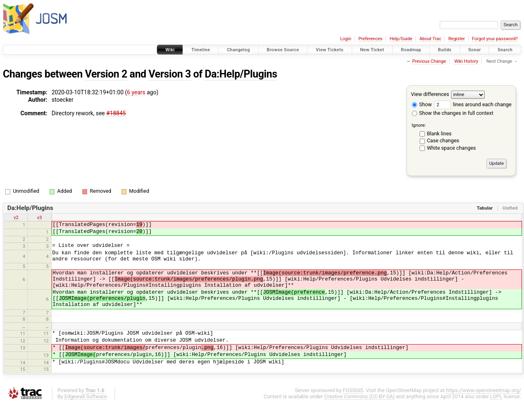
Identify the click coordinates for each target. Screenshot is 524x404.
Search (505, 49)
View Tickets (329, 49)
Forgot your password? (495, 38)
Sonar (474, 49)
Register (456, 38)
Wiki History (466, 61)
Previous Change (429, 61)
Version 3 (170, 74)
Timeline (200, 49)
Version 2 (106, 74)
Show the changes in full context (452, 113)
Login (345, 38)
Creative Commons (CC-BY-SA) (359, 396)
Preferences (370, 38)
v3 (39, 217)
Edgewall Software (85, 396)
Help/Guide (401, 38)
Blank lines (439, 133)
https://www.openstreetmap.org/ (483, 390)
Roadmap (411, 49)
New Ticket (372, 49)
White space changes (451, 148)
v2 (16, 217)
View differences (430, 94)
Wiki (170, 49)
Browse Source (283, 49)
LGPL (496, 396)
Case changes (443, 140)
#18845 (116, 113)
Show (422, 104)
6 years (136, 92)
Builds (445, 49)
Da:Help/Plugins (241, 74)
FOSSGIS (353, 390)
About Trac (430, 38)
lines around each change (472, 104)
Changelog (238, 49)
